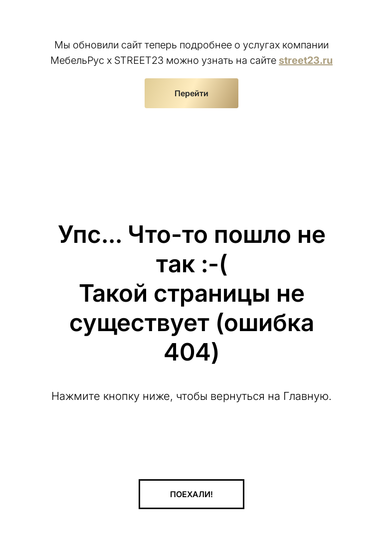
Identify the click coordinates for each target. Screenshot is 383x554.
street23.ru (306, 60)
